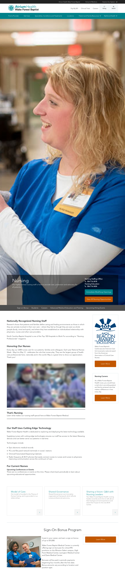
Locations (70, 16)
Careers (95, 8)
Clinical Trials (85, 8)
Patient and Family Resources (89, 16)
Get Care (27, 16)
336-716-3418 (92, 281)
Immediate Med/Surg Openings (98, 292)
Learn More (105, 364)
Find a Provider (13, 16)
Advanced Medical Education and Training (66, 308)
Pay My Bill (74, 8)
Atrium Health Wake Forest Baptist (69, 2)
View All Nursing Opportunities (99, 299)
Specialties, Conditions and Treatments (48, 16)
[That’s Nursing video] (46, 385)
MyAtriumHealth (109, 16)
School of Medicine (91, 2)
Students (34, 308)
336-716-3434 (92, 286)
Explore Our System (109, 2)
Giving (104, 7)
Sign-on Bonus (23, 308)
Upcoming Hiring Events (95, 308)
